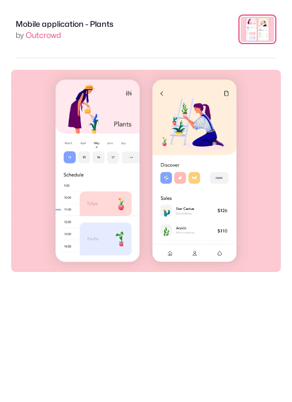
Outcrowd (43, 35)
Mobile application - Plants (64, 23)
